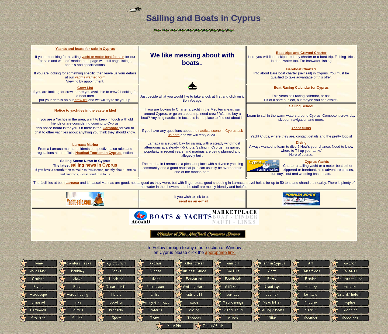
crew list (81, 100)
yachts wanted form (90, 77)
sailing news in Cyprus (94, 165)
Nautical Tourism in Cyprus (98, 153)
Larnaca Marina (85, 145)
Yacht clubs (301, 128)
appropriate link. (220, 252)
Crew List (85, 88)
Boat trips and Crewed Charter (301, 53)
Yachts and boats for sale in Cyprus (85, 49)
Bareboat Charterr (301, 69)
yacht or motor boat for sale (103, 57)
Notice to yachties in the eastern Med (85, 110)
